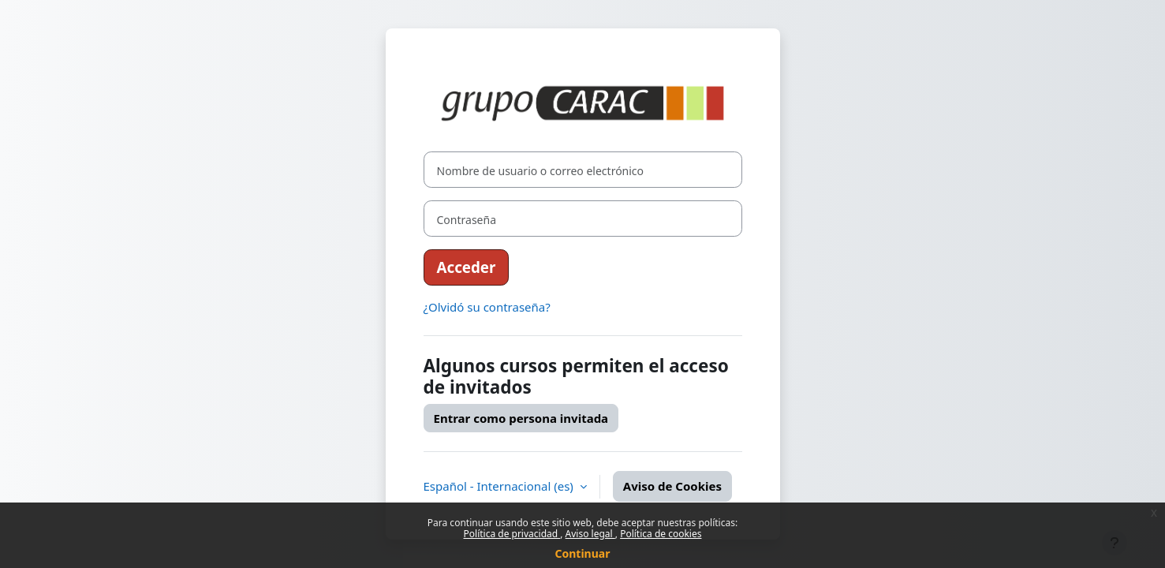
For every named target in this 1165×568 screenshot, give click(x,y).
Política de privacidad (512, 533)
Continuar (583, 553)
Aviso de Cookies (672, 486)
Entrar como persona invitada (521, 418)
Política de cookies (660, 533)
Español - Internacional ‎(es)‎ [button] (500, 486)
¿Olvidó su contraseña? (487, 307)
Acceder (466, 267)
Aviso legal (590, 533)
